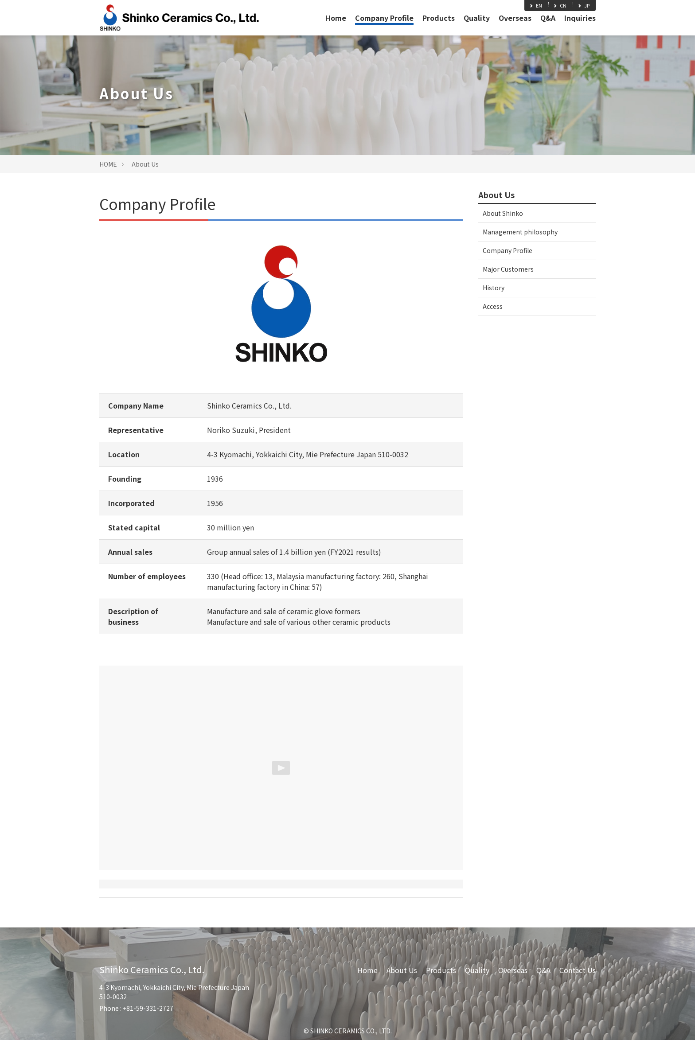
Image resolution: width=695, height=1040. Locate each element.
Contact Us (577, 970)
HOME (108, 164)
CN (559, 5)
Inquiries (580, 17)
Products (438, 17)
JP (583, 5)
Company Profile (384, 17)
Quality (477, 17)
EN (535, 5)
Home (335, 17)
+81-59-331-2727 (148, 1008)
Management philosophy (520, 231)
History (493, 287)
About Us (145, 164)
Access (493, 306)
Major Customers (508, 269)
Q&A (547, 17)
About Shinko (503, 213)
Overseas (515, 17)
